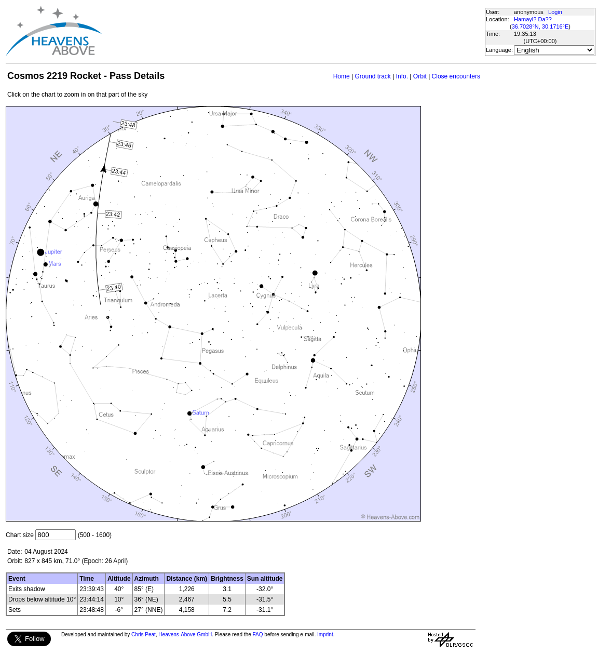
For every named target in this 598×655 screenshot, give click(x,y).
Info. (402, 76)
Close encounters (456, 76)
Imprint (325, 634)
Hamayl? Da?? (533, 19)
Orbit (420, 76)
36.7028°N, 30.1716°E (540, 26)
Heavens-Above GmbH (185, 634)
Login (555, 12)
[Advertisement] (293, 31)
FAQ (258, 634)
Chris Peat (143, 634)
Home (341, 76)
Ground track (372, 76)
